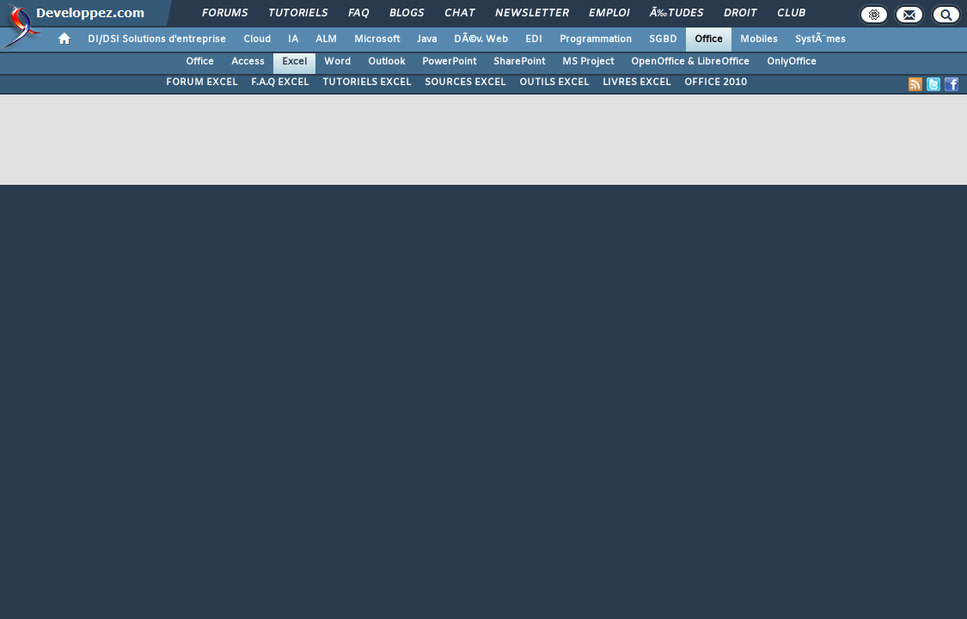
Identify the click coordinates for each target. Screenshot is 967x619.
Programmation (596, 40)
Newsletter (531, 14)
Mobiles (759, 40)
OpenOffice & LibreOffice (690, 62)
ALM (326, 40)
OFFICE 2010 (715, 83)
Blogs (406, 14)
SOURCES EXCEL (465, 83)
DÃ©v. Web (481, 40)
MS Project (588, 62)
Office (709, 40)
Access (248, 62)
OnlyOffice (792, 62)
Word (337, 62)
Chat (459, 14)
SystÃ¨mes (820, 40)
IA (293, 40)
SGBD (663, 40)
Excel (294, 62)
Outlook (386, 62)
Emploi (609, 14)
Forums (224, 14)
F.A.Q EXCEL (280, 83)
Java (427, 40)
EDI (533, 40)
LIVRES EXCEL (636, 83)
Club (790, 14)
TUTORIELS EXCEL (366, 83)
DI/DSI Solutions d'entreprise (157, 40)
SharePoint (519, 62)
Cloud (257, 40)
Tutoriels (297, 14)
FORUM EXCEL (201, 83)
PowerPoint (449, 62)
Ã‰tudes (676, 14)
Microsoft (377, 40)
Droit (740, 14)
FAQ (358, 14)
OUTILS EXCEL (554, 83)
